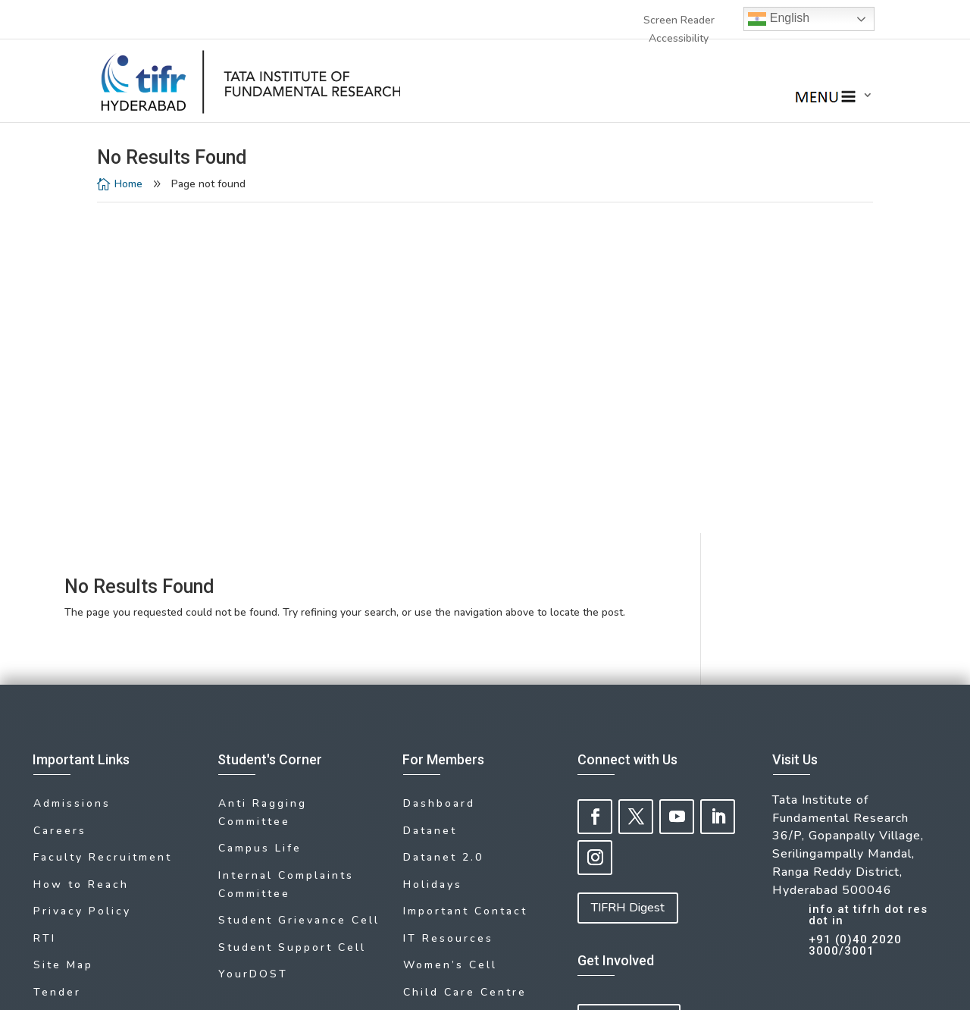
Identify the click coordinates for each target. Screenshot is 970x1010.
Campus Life (260, 517)
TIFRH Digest (628, 578)
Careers (59, 498)
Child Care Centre (465, 645)
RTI (44, 596)
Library (57, 669)
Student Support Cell (292, 608)
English (778, 19)
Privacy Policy (82, 572)
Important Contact (465, 572)
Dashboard (439, 474)
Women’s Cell (450, 620)
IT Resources (448, 596)
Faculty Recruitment (102, 523)
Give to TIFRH (629, 689)
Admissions (72, 474)
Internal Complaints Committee (286, 550)
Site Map (63, 620)
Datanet (430, 498)
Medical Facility (457, 669)
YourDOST (253, 633)
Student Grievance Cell (299, 583)
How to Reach (81, 548)
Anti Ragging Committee (262, 483)
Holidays (432, 548)
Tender (57, 645)
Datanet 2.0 (443, 523)
